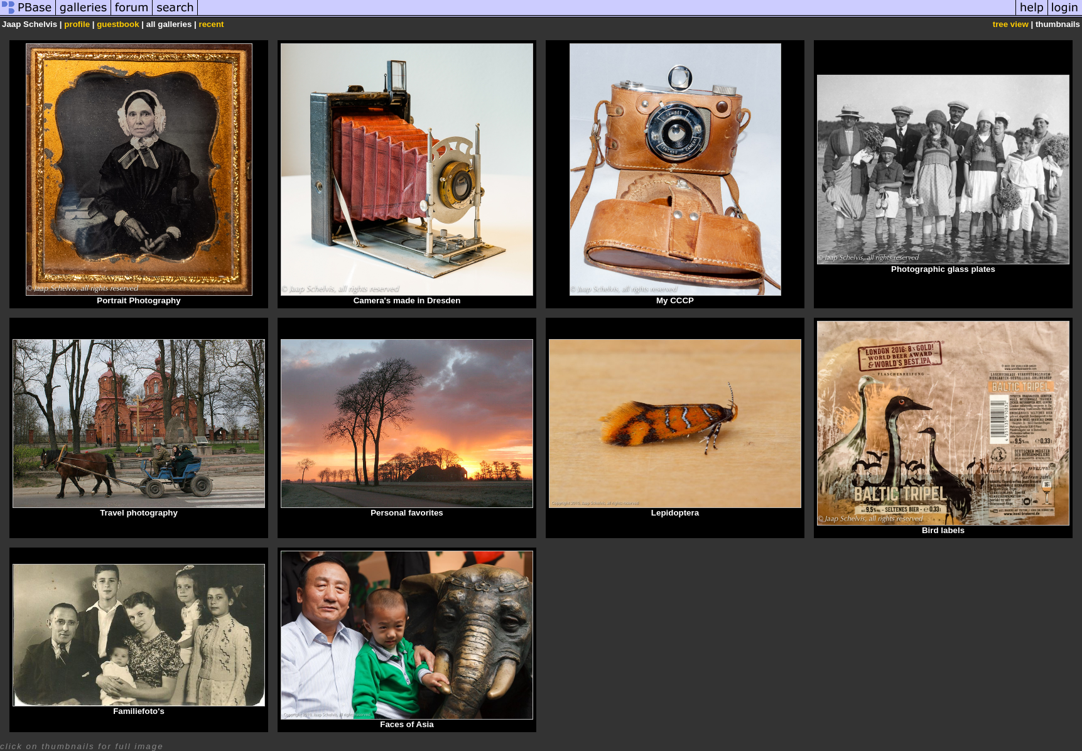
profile (77, 24)
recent (211, 24)
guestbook (118, 24)
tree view (1011, 24)
